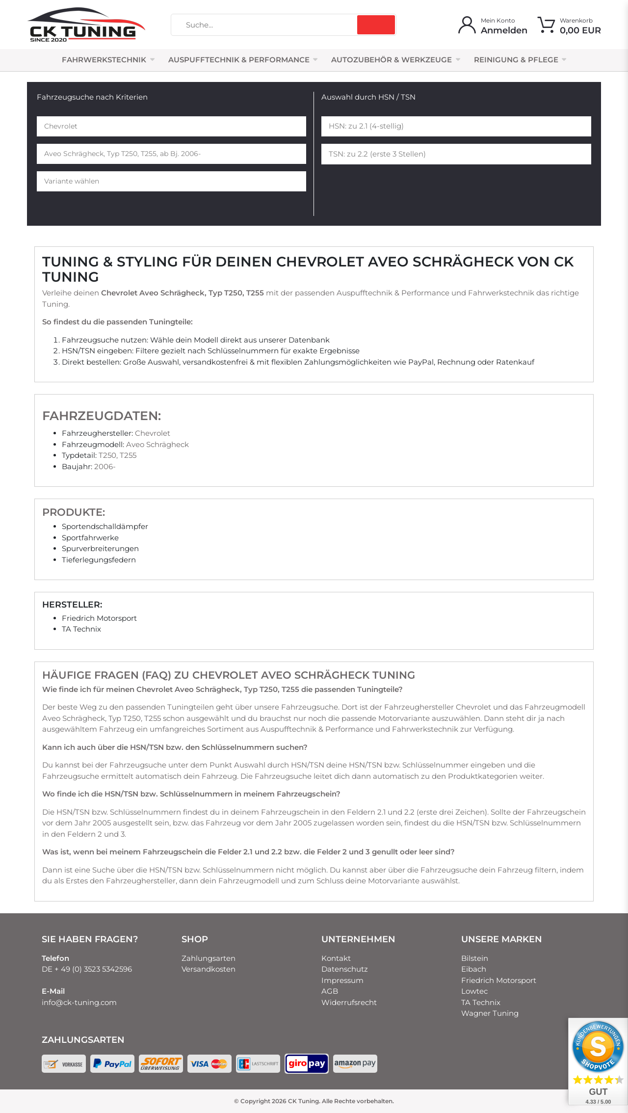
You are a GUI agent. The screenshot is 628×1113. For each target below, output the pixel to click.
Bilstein (474, 958)
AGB (329, 991)
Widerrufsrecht (349, 1002)
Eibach (473, 969)
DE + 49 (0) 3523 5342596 (87, 969)
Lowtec (474, 991)
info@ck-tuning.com (79, 1002)
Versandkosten (209, 969)
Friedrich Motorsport (498, 980)
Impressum (342, 980)
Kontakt (336, 958)
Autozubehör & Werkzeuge (391, 59)
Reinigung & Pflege (516, 59)
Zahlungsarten (209, 958)
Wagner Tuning (490, 1013)
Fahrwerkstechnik (104, 59)
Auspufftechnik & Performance (239, 59)
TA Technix (480, 1002)
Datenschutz (344, 969)
